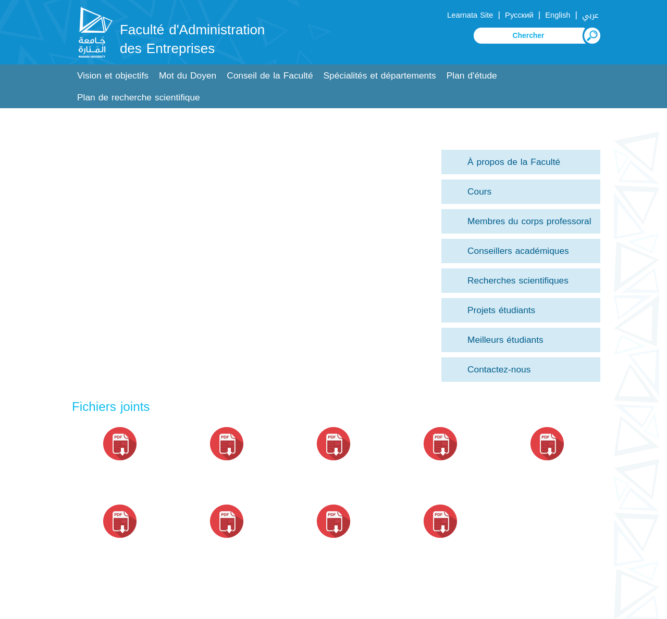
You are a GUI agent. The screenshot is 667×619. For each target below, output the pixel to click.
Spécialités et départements (380, 75)
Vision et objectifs (113, 75)
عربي (590, 15)
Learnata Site (470, 15)
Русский (519, 15)
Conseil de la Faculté (270, 75)
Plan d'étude (472, 75)
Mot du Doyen (187, 75)
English (557, 15)
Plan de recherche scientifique (138, 97)
